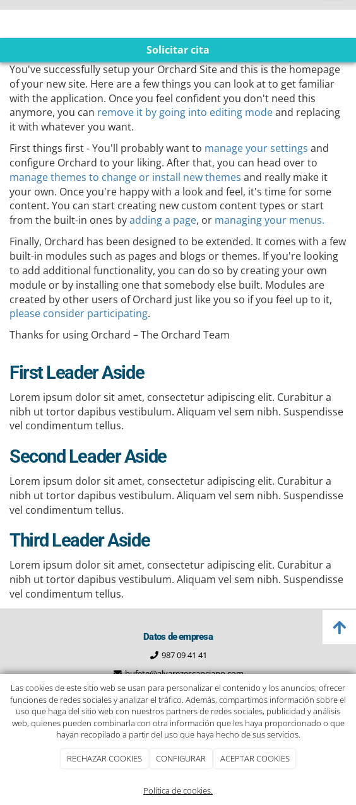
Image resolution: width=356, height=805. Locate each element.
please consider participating (78, 313)
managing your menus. (269, 220)
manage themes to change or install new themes (125, 177)
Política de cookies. (178, 790)
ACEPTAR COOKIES (255, 758)
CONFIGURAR (181, 758)
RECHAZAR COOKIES (104, 758)
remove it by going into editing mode (185, 112)
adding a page (162, 220)
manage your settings (256, 148)
